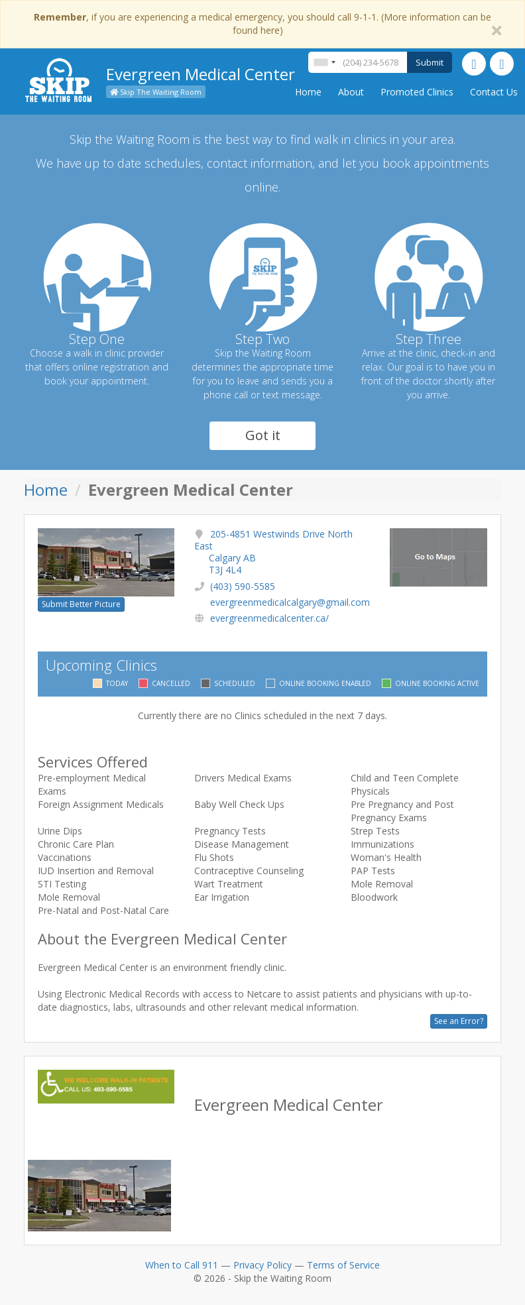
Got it (262, 435)
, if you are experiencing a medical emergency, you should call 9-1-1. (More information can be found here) (262, 23)
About (351, 91)
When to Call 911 (181, 1265)
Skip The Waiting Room (156, 92)
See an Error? (458, 1021)
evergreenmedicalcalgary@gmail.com (290, 602)
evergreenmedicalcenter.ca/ (269, 618)
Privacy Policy (262, 1265)
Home (308, 91)
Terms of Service (343, 1265)
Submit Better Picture (81, 604)
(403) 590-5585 (242, 586)
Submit (429, 62)
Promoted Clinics (416, 91)
